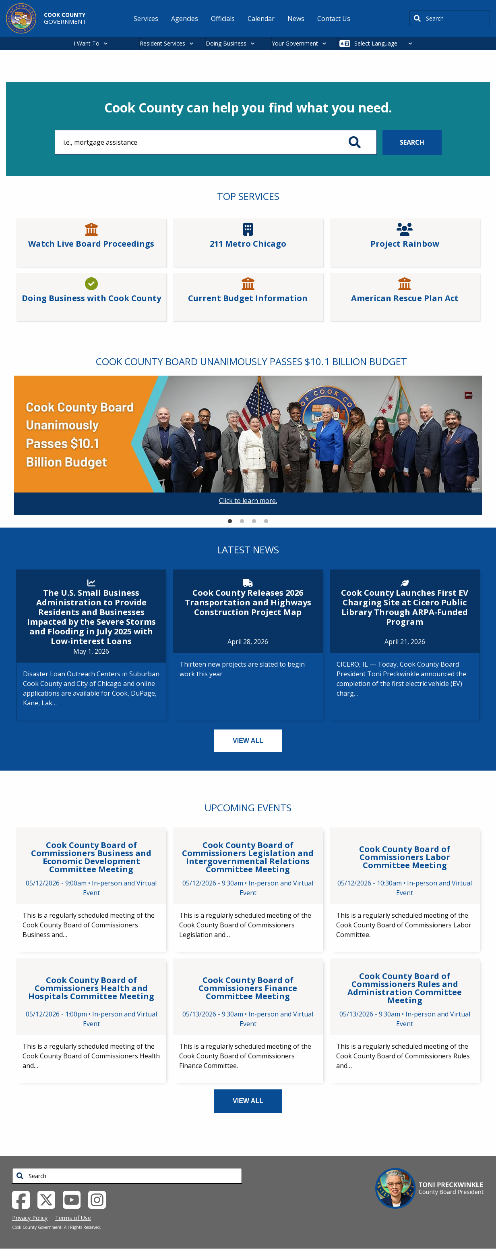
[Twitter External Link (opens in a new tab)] (49, 1199)
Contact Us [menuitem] (333, 18)
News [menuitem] (295, 18)
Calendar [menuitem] (261, 18)
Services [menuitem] (146, 18)
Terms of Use (73, 1218)
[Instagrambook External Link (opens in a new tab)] (100, 1199)
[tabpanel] (248, 445)
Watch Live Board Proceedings (91, 244)
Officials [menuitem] (223, 18)
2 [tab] (242, 521)
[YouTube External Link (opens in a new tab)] (75, 1199)
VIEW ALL (248, 740)
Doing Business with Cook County (91, 298)
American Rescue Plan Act (405, 298)
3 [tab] (254, 521)
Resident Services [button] (162, 43)
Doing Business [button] (226, 43)
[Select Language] (385, 43)
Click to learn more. (248, 500)
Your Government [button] (295, 43)
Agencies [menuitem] (184, 18)
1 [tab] (230, 521)
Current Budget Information (248, 298)
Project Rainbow (404, 244)
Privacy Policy (30, 1218)
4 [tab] (266, 521)
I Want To (86, 43)
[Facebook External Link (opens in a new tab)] (24, 1199)
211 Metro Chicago (248, 244)
